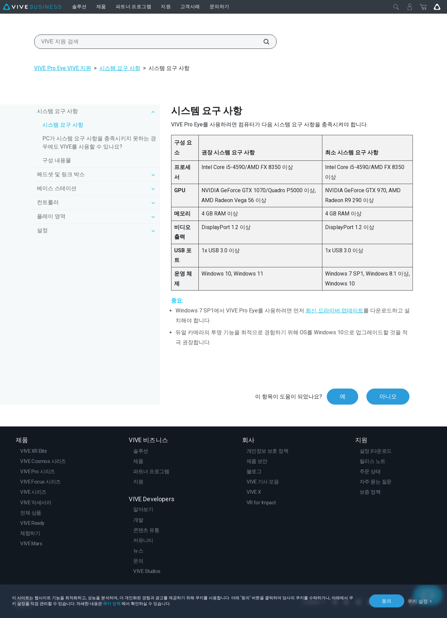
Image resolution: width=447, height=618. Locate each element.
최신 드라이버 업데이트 (334, 310)
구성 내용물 (56, 160)
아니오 (387, 396)
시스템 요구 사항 (119, 68)
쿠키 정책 (112, 603)
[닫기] (396, 7)
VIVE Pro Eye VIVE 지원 (62, 68)
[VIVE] (32, 6)
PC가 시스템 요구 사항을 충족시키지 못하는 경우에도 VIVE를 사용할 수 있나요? (99, 142)
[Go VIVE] (437, 7)
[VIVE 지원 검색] (262, 41)
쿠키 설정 (418, 600)
